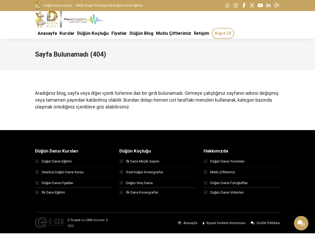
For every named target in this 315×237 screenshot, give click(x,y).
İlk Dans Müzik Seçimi (139, 164)
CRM (89, 224)
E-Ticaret (74, 224)
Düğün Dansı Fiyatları (54, 185)
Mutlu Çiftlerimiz (219, 174)
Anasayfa (187, 227)
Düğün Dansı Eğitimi (53, 164)
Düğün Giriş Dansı (136, 185)
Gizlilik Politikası (265, 227)
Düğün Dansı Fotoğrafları (226, 185)
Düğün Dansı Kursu (53, 5)
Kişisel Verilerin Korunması (224, 227)
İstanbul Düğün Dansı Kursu (59, 174)
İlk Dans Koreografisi (138, 196)
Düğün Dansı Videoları (224, 196)
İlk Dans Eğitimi (50, 196)
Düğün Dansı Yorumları (224, 164)
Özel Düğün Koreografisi (141, 174)
